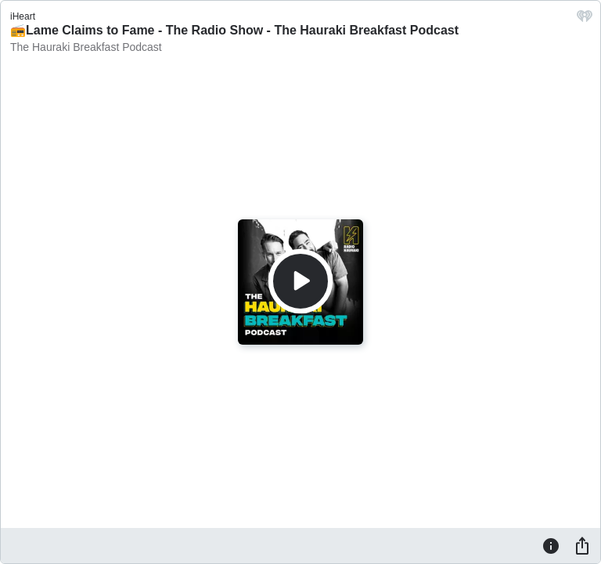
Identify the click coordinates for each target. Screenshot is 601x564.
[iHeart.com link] (584, 20)
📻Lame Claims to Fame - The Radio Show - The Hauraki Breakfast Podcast (234, 30)
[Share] (582, 545)
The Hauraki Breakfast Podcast (86, 47)
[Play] (300, 281)
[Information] (551, 545)
